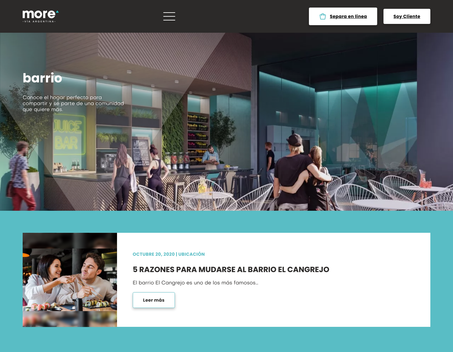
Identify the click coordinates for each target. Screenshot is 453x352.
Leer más (154, 300)
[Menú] (169, 16)
